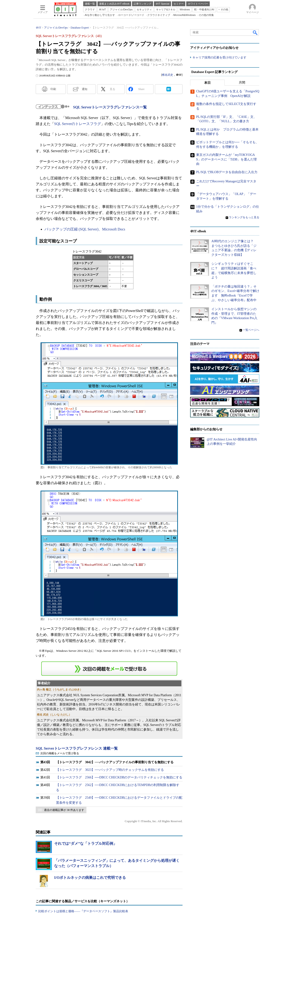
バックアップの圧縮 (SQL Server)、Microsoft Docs (84, 229)
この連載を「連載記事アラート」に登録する (109, 668)
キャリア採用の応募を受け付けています (219, 57)
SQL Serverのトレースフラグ (77, 124)
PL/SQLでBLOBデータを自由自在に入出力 (226, 172)
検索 (255, 32)
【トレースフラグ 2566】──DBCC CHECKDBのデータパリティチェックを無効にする (119, 777)
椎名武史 (167, 74)
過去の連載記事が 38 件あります (64, 810)
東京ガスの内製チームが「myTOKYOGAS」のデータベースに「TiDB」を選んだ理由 (226, 159)
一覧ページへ (251, 330)
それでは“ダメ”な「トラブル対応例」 (85, 843)
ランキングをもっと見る (244, 217)
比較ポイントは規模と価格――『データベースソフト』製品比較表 (83, 911)
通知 (84, 89)
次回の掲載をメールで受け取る (59, 753)
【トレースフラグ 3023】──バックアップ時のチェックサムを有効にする (110, 770)
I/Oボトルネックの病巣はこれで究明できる (90, 878)
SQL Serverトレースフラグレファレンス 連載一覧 (77, 748)
